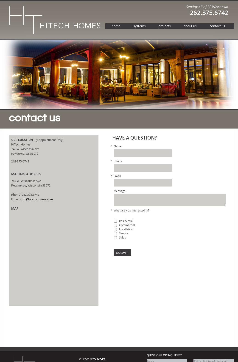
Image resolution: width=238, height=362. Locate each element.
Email (117, 176)
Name (118, 146)
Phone (118, 161)
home (116, 26)
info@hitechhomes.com (36, 199)
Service (123, 233)
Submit (122, 253)
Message (119, 191)
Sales (122, 237)
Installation (126, 229)
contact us (217, 26)
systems (139, 26)
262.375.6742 (209, 12)
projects (165, 26)
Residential (126, 221)
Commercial (127, 225)
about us (190, 26)
